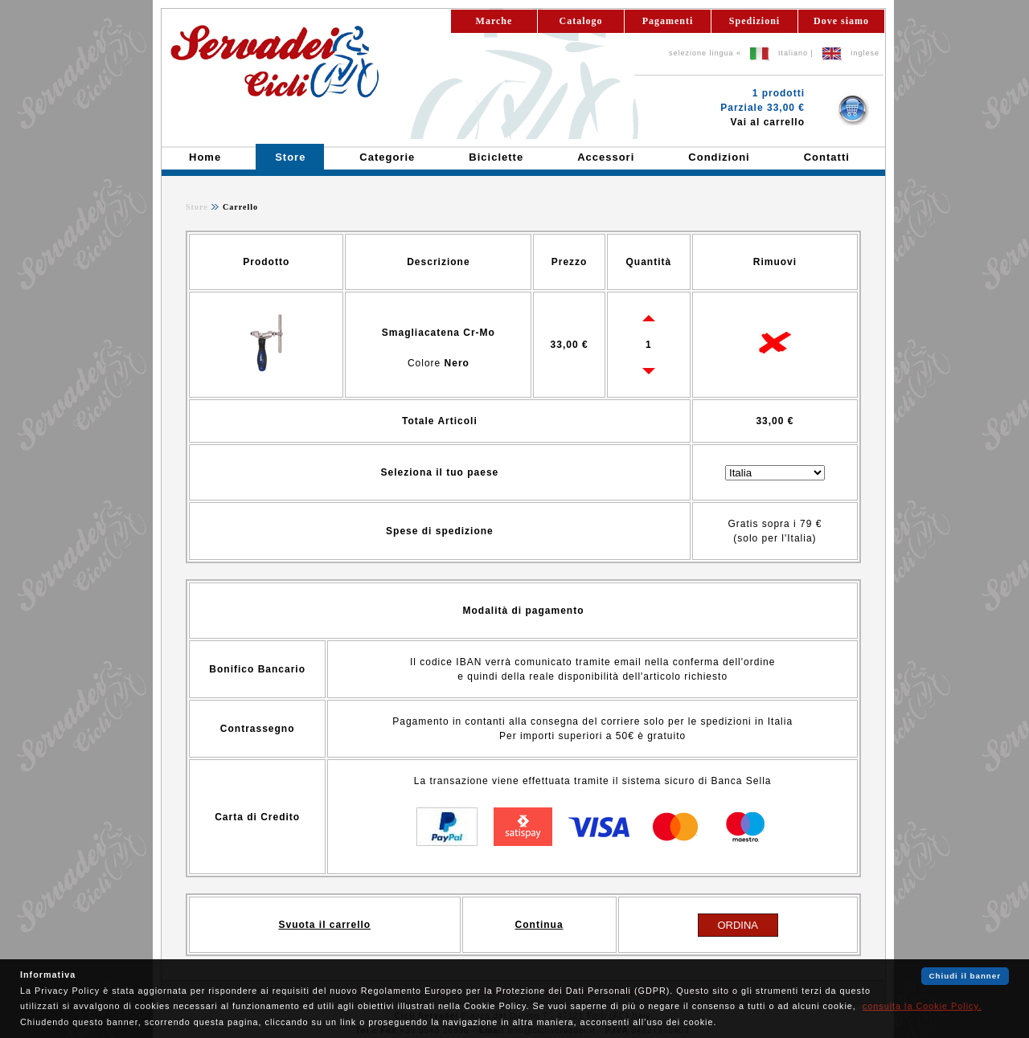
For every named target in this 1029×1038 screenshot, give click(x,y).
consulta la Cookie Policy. (922, 1006)
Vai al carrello (768, 122)
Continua (539, 924)
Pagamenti (668, 21)
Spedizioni (754, 21)
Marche (494, 21)
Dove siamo (841, 21)
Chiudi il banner (965, 975)
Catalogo (581, 21)
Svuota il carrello (324, 924)
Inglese (865, 53)
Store (197, 206)
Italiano (793, 53)
